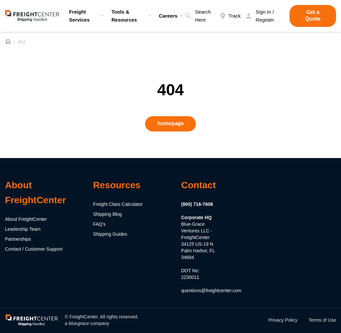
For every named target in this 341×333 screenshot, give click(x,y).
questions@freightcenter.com (211, 290)
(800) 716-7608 (197, 204)
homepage (170, 123)
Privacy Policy (283, 320)
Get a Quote (312, 15)
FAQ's (99, 224)
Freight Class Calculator (117, 204)
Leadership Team (23, 229)
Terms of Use (322, 320)
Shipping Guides (110, 234)
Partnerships (18, 239)
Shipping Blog (107, 214)
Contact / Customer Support (34, 249)
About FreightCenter (26, 219)
